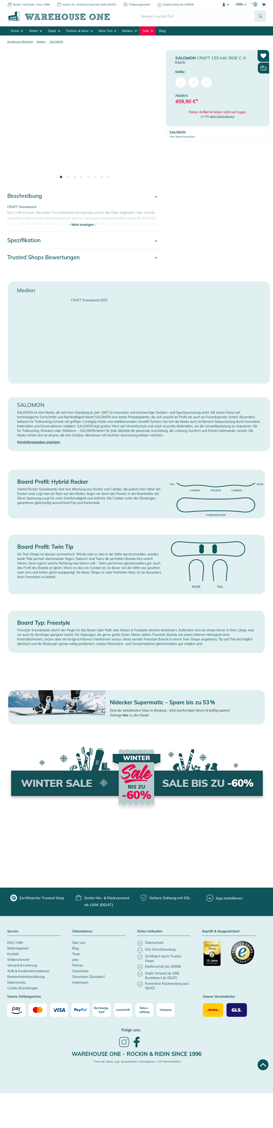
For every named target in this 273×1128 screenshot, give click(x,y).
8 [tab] (108, 177)
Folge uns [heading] (130, 1029)
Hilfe (241, 4)
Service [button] (12, 931)
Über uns (78, 943)
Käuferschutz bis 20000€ (178, 4)
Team (76, 954)
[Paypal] (80, 1010)
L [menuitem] (206, 82)
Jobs (75, 960)
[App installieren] (224, 898)
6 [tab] (95, 177)
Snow (17, 31)
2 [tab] (68, 177)
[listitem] (164, 943)
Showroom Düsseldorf (88, 977)
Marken (129, 31)
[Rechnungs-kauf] (102, 1010)
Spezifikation (24, 240)
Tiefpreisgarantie (139, 4)
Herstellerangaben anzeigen (38, 442)
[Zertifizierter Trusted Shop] (215, 956)
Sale (148, 31)
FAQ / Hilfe (15, 943)
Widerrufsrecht (18, 960)
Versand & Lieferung (22, 965)
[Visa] (59, 1010)
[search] (196, 16)
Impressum (80, 982)
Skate (54, 31)
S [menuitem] (181, 82)
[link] (124, 1047)
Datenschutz (16, 982)
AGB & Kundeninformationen (28, 971)
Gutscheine (80, 971)
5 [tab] (88, 177)
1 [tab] (61, 177)
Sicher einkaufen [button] (149, 931)
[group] (37, 897)
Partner (77, 965)
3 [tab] (74, 177)
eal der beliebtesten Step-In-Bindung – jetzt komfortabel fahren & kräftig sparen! (171, 710)
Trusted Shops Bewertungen (43, 257)
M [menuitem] (193, 82)
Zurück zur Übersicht (20, 41)
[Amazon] (16, 1010)
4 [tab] (81, 177)
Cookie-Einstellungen (22, 988)
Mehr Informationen (222, 116)
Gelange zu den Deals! (129, 715)
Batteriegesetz (18, 948)
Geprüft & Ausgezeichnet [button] (220, 931)
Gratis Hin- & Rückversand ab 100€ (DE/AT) (89, 4)
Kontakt (13, 954)
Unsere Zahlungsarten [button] (24, 997)
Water (35, 31)
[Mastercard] (38, 1010)
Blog (162, 31)
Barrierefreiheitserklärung (25, 977)
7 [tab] (102, 177)
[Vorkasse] (166, 1010)
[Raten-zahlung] (144, 1010)
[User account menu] (225, 4)
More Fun (107, 31)
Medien (26, 290)
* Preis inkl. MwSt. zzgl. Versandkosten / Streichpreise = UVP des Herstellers (137, 1061)
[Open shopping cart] (263, 4)
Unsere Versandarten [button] (219, 997)
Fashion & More (79, 31)
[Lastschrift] (123, 1010)
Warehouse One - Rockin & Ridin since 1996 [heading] (137, 1053)
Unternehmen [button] (82, 931)
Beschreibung (24, 195)
